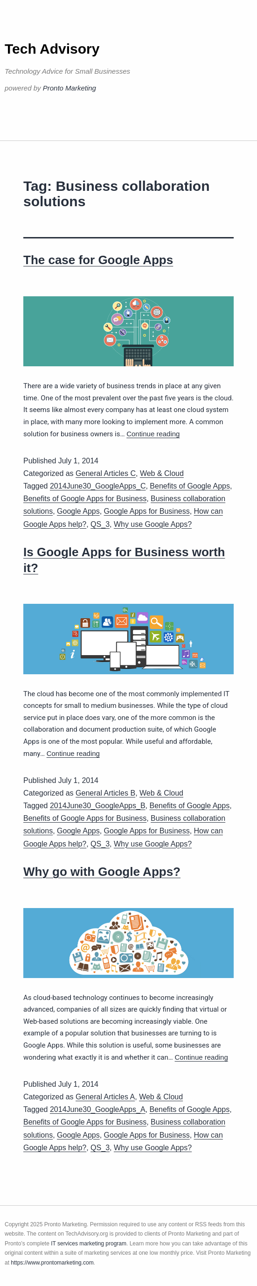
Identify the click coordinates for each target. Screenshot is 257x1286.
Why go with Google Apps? (102, 872)
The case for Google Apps (98, 260)
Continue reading (153, 434)
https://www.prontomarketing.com (52, 1262)
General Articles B (105, 793)
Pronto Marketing (69, 88)
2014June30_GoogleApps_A (98, 1109)
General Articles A (105, 1097)
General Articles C (106, 473)
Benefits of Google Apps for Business (84, 499)
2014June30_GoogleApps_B (98, 806)
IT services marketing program (88, 1243)
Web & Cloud (162, 473)
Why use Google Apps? (153, 524)
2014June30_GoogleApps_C (98, 486)
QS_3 (100, 524)
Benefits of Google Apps (190, 486)
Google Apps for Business (147, 511)
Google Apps (78, 511)
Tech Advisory (52, 48)
